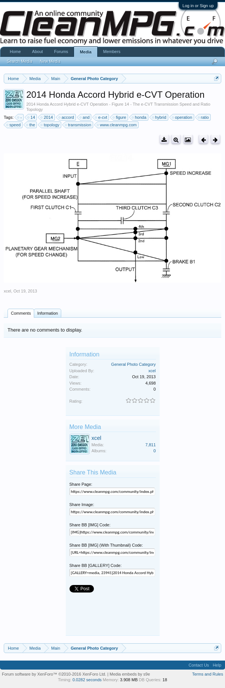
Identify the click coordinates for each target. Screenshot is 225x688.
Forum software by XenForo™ (54, 674)
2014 (47, 117)
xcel (7, 291)
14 (31, 117)
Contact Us (199, 665)
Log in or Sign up (198, 5)
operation (182, 117)
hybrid (159, 117)
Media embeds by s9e (130, 674)
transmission (78, 124)
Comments (21, 313)
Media (85, 52)
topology (50, 124)
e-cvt (101, 117)
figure (119, 117)
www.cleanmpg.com (117, 124)
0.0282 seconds (87, 679)
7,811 (150, 445)
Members (112, 51)
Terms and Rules (207, 674)
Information (47, 313)
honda (139, 117)
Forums (61, 51)
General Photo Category (133, 364)
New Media (50, 61)
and (84, 117)
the (31, 124)
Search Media (19, 61)
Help (217, 665)
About (37, 51)
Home (15, 51)
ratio (204, 117)
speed (14, 124)
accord (66, 117)
